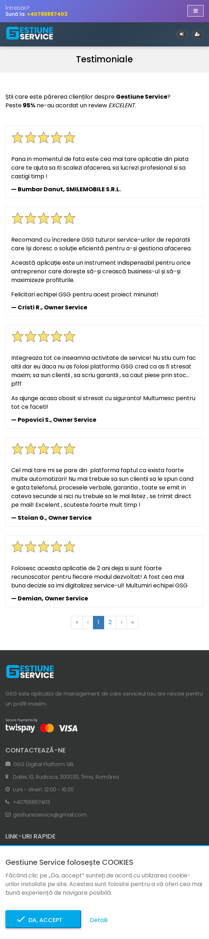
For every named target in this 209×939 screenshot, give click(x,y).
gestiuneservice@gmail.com (50, 814)
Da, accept (43, 920)
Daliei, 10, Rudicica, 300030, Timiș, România (66, 777)
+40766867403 (31, 802)
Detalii (98, 920)
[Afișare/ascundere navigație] (195, 11)
